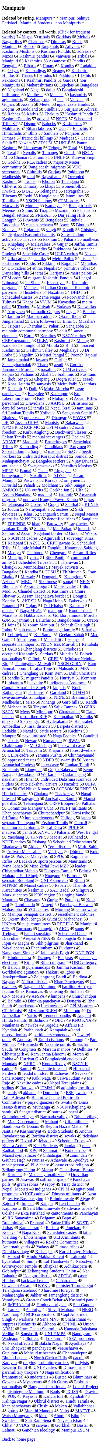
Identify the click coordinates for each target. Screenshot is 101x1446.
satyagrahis (73, 191)
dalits (50, 90)
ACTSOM (65, 789)
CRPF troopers (62, 803)
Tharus (27, 75)
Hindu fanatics (14, 793)
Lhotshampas (35, 1237)
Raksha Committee (62, 1242)
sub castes (27, 630)
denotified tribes (61, 519)
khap (36, 523)
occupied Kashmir (18, 654)
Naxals (90, 253)
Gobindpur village (18, 1116)
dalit (63, 331)
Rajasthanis (51, 176)
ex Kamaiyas (31, 991)
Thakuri (52, 972)
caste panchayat (39, 225)
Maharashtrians (39, 85)
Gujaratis (32, 229)
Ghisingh (89, 229)
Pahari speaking (37, 933)
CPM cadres (68, 200)
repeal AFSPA (38, 938)
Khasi (29, 514)
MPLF (7, 470)
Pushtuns (88, 374)
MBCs (26, 581)
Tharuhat (34, 326)
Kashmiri (62, 340)
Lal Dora (54, 827)
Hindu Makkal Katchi (45, 1256)
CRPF (53, 658)
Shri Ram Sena (38, 1420)
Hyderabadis (57, 721)
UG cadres (17, 268)
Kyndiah (76, 1396)
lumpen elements (39, 818)
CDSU (50, 572)
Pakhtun (50, 239)
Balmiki (15, 1001)
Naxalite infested (52, 1068)
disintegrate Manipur (26, 1391)
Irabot (7, 630)
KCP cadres (35, 1194)
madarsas (26, 1006)
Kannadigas (36, 70)
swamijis (68, 760)
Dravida (92, 1391)
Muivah (43, 307)
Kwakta (9, 191)
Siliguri (82, 890)
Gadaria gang (74, 774)
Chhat (7, 1425)
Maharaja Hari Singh (20, 875)
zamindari (78, 1155)
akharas (29, 1092)
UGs (62, 128)
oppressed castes (22, 760)
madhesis (91, 239)
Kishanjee (44, 1251)
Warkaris (48, 774)
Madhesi (31, 287)
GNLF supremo (54, 880)
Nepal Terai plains (65, 1083)
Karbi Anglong (36, 432)
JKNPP (37, 837)
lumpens (58, 996)
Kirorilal (9, 485)
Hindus (45, 75)
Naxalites (56, 292)
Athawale (58, 1160)
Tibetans (9, 196)
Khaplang (16, 244)
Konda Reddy (54, 1063)
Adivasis (72, 46)
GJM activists (74, 369)
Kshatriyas (56, 282)
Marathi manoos (56, 1049)
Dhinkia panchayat (44, 1001)
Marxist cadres (15, 895)
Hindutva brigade (51, 1304)
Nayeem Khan (69, 1420)
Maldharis (11, 128)
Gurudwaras (86, 909)
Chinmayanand (81, 755)
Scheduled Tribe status (72, 842)
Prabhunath (33, 1030)
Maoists (52, 422)
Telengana (70, 181)
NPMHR (10, 427)
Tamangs (50, 152)
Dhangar (59, 417)
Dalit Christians (82, 673)
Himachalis (12, 133)
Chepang (42, 379)
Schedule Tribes (71, 1141)
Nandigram (81, 1333)
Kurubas (15, 1174)
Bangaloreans (69, 620)
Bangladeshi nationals (47, 1386)
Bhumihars (82, 1377)
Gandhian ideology (38, 1430)
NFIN (85, 581)
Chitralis (34, 172)
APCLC (65, 1276)
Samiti (25, 1068)
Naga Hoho (52, 601)
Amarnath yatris (16, 1247)
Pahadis (83, 210)
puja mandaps (38, 967)
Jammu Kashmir (71, 967)
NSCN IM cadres (22, 538)
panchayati (41, 1348)
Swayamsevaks (41, 466)
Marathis (10, 615)
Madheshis (11, 176)
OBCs (60, 1020)
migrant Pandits (39, 678)
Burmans (24, 928)
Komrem (88, 678)
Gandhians (54, 446)
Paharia (63, 832)
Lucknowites (52, 1006)
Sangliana (90, 519)
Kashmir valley (39, 350)
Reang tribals (80, 205)
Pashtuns (36, 692)
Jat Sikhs (32, 282)
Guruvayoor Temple (19, 1266)
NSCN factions (39, 200)
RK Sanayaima (20, 1218)
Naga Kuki (31, 1232)
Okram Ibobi (70, 316)
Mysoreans (32, 1382)
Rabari (60, 885)
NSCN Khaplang (71, 1107)
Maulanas (10, 1025)
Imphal (28, 1203)
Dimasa (8, 138)
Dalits (86, 75)
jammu (23, 620)
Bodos (28, 46)
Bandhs (89, 311)
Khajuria (56, 750)
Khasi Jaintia (19, 384)
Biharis (30, 65)
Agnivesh (52, 538)
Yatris (32, 1015)
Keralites (48, 335)
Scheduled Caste (72, 933)
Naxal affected (20, 1343)
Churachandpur (51, 813)
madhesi (45, 495)
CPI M (63, 1189)
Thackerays (65, 793)
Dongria (74, 1001)
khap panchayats (16, 1406)
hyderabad (11, 1261)
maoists (54, 451)
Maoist (55, 837)
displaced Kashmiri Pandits (31, 234)
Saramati (50, 1150)
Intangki (45, 928)
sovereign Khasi (81, 538)
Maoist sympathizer (19, 1155)
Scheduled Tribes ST (36, 562)
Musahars (87, 321)
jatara (86, 818)
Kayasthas (67, 302)
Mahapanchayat (15, 461)
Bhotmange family (59, 630)
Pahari (54, 326)
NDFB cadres (14, 842)
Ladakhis (88, 65)
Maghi (23, 943)
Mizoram (63, 210)
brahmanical (12, 1377)
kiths (43, 1415)
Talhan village (86, 1116)
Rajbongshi (66, 938)
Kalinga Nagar (14, 1401)
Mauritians (77, 861)
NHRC (29, 1063)
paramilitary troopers (20, 1372)
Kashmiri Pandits (42, 80)
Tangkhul (32, 345)
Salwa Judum (68, 1078)
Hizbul (26, 1141)
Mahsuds (66, 668)
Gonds (69, 152)
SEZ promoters (82, 1338)
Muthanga (41, 1107)
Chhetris (9, 186)
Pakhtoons (11, 80)
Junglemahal (13, 321)
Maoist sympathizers (46, 1174)
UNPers (9, 924)
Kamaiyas (53, 205)
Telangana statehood (19, 1290)
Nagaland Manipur (39, 986)
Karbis (32, 114)
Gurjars (54, 172)
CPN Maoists (13, 996)
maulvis (9, 832)
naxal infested (34, 736)
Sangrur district (32, 1112)
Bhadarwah (12, 846)
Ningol (47, 904)
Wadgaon (10, 1338)
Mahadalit (52, 639)
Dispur (30, 123)
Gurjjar (60, 360)
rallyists (82, 1362)
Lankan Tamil (77, 765)
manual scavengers (48, 437)
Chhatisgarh (53, 1155)
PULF (73, 827)
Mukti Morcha (56, 388)
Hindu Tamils (77, 1401)
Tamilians (10, 200)
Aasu (91, 1194)
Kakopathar (64, 716)
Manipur (9, 46)
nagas (71, 311)
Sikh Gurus (58, 1382)
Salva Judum (13, 451)
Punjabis (72, 133)
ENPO (86, 789)
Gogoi (53, 504)
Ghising (56, 991)
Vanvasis (63, 56)
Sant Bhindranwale (43, 1208)
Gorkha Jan (59, 490)
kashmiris (78, 94)
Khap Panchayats (69, 981)
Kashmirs (60, 591)
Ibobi (28, 196)
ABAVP (9, 442)
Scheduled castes (62, 1232)
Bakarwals (74, 422)
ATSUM (45, 143)
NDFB (48, 760)
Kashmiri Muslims (18, 51)
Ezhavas (61, 1073)
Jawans (42, 360)
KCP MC (32, 427)
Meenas (9, 210)
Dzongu (44, 957)
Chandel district (32, 591)
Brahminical (12, 1222)
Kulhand (75, 837)
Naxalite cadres (29, 1083)
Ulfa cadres (17, 258)
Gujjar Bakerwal (62, 769)
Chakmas (36, 41)
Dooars (33, 1126)
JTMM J (47, 1088)
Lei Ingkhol (18, 634)
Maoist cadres (36, 885)
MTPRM (10, 885)
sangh (51, 229)
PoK (20, 856)
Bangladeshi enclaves (63, 1059)
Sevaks (81, 1073)
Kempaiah (58, 1030)
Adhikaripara (75, 1266)
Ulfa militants (76, 1121)
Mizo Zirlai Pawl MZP (49, 866)
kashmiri (35, 890)
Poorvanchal (78, 297)
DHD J (77, 292)
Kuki (41, 398)
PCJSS (72, 1391)
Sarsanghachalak (16, 364)
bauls (12, 1092)
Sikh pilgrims (47, 943)
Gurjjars (71, 109)
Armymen (16, 311)
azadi (58, 364)
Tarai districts (38, 726)
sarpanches (78, 523)
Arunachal (11, 750)
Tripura (14, 326)
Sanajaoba (75, 326)
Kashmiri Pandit (79, 114)
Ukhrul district (46, 1401)
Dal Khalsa (53, 605)
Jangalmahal (18, 360)
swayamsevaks (15, 697)
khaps (50, 186)
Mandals (9, 1063)
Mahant (51, 1121)
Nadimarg (10, 1314)
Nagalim (26, 355)
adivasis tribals (80, 1208)
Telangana (49, 191)
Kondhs (67, 65)
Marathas (89, 263)
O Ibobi (34, 658)
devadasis (26, 774)
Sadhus (8, 533)
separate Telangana (18, 822)
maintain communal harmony (27, 331)
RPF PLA (65, 924)
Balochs (49, 123)
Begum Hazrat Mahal (64, 1126)
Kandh (91, 702)
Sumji (32, 1261)
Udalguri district (37, 1276)
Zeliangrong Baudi (50, 977)
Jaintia (7, 1131)
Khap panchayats (17, 813)
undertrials (39, 1377)
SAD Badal (59, 890)
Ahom (59, 1415)
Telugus (55, 147)
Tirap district (72, 1184)
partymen (10, 292)
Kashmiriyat (30, 1131)
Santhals (51, 133)
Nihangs (48, 702)
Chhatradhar (66, 1280)
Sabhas (40, 528)
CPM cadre (12, 278)
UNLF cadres (45, 1367)
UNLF (59, 157)
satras (57, 1112)
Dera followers (43, 321)
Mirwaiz (27, 576)
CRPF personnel (16, 340)
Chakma (41, 793)
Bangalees (89, 85)
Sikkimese (48, 581)
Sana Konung (14, 1078)
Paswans (30, 480)
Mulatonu (72, 1010)
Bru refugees (56, 442)
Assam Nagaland (17, 495)
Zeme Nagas (49, 297)
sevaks (70, 1136)
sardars (90, 384)
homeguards (12, 475)
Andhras (24, 1039)
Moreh (78, 1054)
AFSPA (38, 996)
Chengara (58, 552)
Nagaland (16, 90)
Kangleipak (49, 196)
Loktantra (54, 1338)
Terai (12, 152)
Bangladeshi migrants (47, 167)
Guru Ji (80, 822)
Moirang (62, 909)
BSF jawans (76, 1092)
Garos (68, 80)
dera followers (14, 408)
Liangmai (33, 769)
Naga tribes (12, 41)
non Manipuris (68, 23)
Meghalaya (68, 350)
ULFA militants (66, 1237)
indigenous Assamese (68, 683)
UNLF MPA (54, 1333)
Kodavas (9, 229)
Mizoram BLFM (42, 1010)
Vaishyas (55, 851)
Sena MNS (49, 1319)
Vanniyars (10, 1300)
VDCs (24, 1425)
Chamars (21, 157)
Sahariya (88, 630)
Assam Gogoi (35, 586)
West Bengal (87, 832)
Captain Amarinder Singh (24, 687)
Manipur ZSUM (75, 1430)
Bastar (82, 1425)
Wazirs (91, 533)
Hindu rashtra (19, 957)
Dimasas (58, 41)
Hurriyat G (29, 1059)
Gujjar (62, 244)
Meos (25, 711)
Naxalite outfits (57, 1044)
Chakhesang (12, 745)
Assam (27, 104)
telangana (16, 504)
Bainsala (74, 875)
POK (12, 1396)
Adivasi (90, 109)
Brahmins (79, 697)
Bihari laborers (39, 128)
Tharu (42, 364)
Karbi (29, 335)
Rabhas (14, 114)
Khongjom (73, 576)
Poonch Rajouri (84, 355)
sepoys (73, 639)
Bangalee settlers (50, 461)
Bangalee (10, 572)
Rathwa (27, 1088)
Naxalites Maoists (76, 466)
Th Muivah (72, 572)
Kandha (31, 572)
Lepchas (66, 85)
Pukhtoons (62, 249)
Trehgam (10, 933)
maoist (8, 610)
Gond (74, 533)
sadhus (8, 1088)
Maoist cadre (65, 586)
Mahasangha (13, 1295)
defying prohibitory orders (46, 1362)
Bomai (26, 470)
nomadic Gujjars (45, 311)
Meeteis (57, 94)
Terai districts (59, 846)
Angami (84, 1015)
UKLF (64, 143)
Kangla (46, 1203)
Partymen (77, 446)
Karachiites (12, 890)
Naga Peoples (64, 736)
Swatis (66, 1102)
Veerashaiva (67, 1348)
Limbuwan (32, 147)
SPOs (59, 856)
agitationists (12, 99)
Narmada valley (54, 1116)
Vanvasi (76, 99)
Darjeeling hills (15, 273)
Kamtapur (59, 393)
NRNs (59, 697)
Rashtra (52, 1227)
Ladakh (25, 861)
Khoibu (48, 181)
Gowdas (9, 1382)
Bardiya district (44, 1136)
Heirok (90, 147)
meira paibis (81, 273)
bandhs (14, 678)
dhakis (7, 721)
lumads (84, 528)
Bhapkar (50, 1266)
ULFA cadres (66, 253)
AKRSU (29, 601)
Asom (64, 225)
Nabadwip (84, 1261)
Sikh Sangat (75, 485)
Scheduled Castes (17, 297)
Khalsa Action (14, 1145)
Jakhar (36, 1295)
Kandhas (9, 345)
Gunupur (10, 1353)
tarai (39, 273)
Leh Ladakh (69, 1203)
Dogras (8, 109)
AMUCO (10, 490)
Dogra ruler (66, 379)
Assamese (57, 61)
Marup (47, 1169)
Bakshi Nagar (51, 1343)
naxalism (10, 779)
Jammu (14, 316)
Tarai (72, 147)
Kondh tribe (75, 1150)
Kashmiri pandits (34, 56)
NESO (87, 1309)
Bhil (69, 345)
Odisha (8, 1213)
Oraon (92, 620)
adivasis (84, 51)
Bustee (61, 1377)
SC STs (82, 1222)
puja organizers (41, 1102)
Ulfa (79, 490)
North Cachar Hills (50, 1357)
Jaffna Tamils (85, 244)
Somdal (81, 456)
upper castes (34, 417)
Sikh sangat (30, 721)
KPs (33, 1150)
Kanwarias (86, 307)
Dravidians (34, 403)
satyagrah (30, 798)
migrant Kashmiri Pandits (50, 278)
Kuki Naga (41, 1078)
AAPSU (58, 403)
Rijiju (29, 962)
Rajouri (8, 1203)
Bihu (75, 1415)
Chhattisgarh (13, 1054)
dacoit (78, 1357)
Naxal (28, 731)
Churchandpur (84, 996)
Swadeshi (10, 1420)
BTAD (27, 191)
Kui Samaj (43, 634)
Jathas (7, 1227)
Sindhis (50, 109)
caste (86, 1145)
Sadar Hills (60, 1222)
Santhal (71, 504)
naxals (13, 740)
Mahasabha (12, 909)
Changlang (29, 673)
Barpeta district (70, 726)
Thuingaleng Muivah (33, 663)
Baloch (14, 967)
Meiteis (83, 37)
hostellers (33, 292)
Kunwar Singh (83, 157)
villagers (32, 1242)
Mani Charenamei (23, 1121)
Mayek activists (65, 567)
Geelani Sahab (71, 634)
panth (27, 832)
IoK (5, 422)
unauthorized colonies (21, 827)
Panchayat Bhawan (76, 904)
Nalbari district (34, 981)
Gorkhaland (18, 249)
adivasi (43, 119)
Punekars (73, 1227)
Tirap (43, 210)
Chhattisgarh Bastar (77, 1169)
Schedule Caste (35, 253)
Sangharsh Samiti (77, 413)
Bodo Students (60, 1131)
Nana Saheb (12, 866)
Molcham (50, 485)
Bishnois (40, 1020)
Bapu (66, 1218)
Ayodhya (81, 1160)
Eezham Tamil (14, 1367)
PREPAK (43, 215)
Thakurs (51, 114)
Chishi (42, 1406)
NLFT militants (73, 808)
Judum (13, 509)
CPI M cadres (81, 1006)
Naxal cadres (13, 948)
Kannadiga (28, 446)
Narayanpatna (38, 509)
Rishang (39, 842)
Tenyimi (40, 707)
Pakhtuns (66, 75)
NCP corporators (40, 1314)
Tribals (83, 56)
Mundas (67, 654)
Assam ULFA (27, 422)
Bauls (55, 1391)
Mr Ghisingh (41, 745)
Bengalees (54, 220)
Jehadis (45, 1141)
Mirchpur (44, 711)
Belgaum (47, 1218)
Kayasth (30, 1396)
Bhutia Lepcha (14, 1357)
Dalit (33, 388)
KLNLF (92, 504)
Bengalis (9, 65)
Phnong (76, 1039)
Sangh (36, 451)
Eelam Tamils (14, 437)
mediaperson (13, 1165)
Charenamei (69, 711)
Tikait (43, 470)
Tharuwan (69, 562)
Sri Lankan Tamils (18, 413)
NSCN (62, 119)
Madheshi (10, 702)
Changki (9, 567)
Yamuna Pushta (48, 755)
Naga (35, 90)
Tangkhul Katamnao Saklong (72, 548)
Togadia (51, 1025)
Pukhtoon (76, 172)
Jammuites (74, 196)
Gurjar (52, 899)
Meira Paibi (67, 384)
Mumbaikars (34, 567)
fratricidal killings (37, 138)
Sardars (46, 654)
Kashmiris (34, 61)
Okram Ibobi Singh (24, 919)
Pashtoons (11, 263)
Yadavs (42, 1247)
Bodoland (29, 109)
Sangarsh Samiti (54, 514)
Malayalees (40, 244)
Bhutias (82, 225)
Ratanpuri (10, 605)
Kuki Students (45, 1145)
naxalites (48, 369)
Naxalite (71, 784)
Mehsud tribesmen (40, 1353)
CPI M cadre (57, 427)
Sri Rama (10, 818)
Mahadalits (17, 707)
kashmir (66, 495)
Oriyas (13, 70)
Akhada (34, 846)
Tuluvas (9, 302)
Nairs (64, 1411)
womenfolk (71, 186)
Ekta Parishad (32, 1213)
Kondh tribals (81, 610)
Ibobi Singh (18, 379)
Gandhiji (90, 736)
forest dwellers (83, 750)
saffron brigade (53, 1179)
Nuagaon (52, 875)
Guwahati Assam (17, 1285)
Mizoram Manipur (38, 625)
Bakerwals (78, 601)
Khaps (27, 302)
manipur (55, 610)
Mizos (7, 56)
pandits (40, 249)
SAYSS (79, 417)
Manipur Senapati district (29, 914)
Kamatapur (52, 740)
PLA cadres (37, 162)
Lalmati (9, 1430)
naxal (73, 1112)
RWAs (74, 740)
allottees (32, 1338)
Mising (83, 340)
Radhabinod (12, 1150)
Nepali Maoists (15, 1189)
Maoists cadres (39, 316)
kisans (86, 258)
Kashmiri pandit (83, 1300)
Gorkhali (63, 1425)
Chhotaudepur (74, 1353)
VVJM (46, 302)
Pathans (27, 374)
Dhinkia (76, 851)
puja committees (36, 924)
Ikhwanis (31, 220)
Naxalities (38, 475)
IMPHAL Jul (19, 1304)
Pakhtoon (35, 552)
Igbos (70, 972)
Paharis (70, 239)
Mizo (30, 702)
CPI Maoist (12, 1010)
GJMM (78, 692)
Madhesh (31, 442)
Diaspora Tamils (58, 871)
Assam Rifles (84, 552)
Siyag (85, 1198)
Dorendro (51, 1092)
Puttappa (72, 899)
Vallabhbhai (83, 1406)
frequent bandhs (57, 1015)
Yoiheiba (47, 413)
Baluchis (43, 620)
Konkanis (10, 769)
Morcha (32, 205)
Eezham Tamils (54, 822)
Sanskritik (29, 1333)
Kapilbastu (11, 1208)
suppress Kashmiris (19, 1324)
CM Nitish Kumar (34, 789)
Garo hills (70, 702)
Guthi (52, 919)
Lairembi (78, 1256)
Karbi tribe (80, 813)
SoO (71, 451)
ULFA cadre (18, 755)
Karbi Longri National (78, 1251)
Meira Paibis (63, 258)
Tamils (41, 157)
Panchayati (88, 1213)
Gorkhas (63, 37)
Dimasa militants (66, 1194)
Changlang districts (40, 649)
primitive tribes (77, 268)
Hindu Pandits (14, 1020)
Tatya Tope (42, 668)
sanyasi (42, 1425)
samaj (68, 581)
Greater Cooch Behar (44, 1300)
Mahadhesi (73, 919)
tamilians (85, 408)
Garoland (58, 692)
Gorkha (14, 162)
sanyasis (43, 384)
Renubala (90, 644)
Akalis (45, 374)
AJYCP (59, 475)
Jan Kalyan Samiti (61, 798)
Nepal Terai (60, 408)
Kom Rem (53, 673)
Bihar (67, 321)
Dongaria (50, 576)
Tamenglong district (65, 1295)
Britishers (79, 403)
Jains (12, 625)
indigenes (43, 1189)
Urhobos (70, 649)
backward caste (71, 745)
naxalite (36, 683)
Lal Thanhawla (56, 1261)
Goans (35, 504)
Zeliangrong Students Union (51, 1271)
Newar (31, 740)
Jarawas (27, 1179)
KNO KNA (81, 1020)
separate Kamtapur (18, 644)
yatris (34, 557)
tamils (38, 408)
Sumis (27, 210)
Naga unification (59, 1372)
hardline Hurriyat (59, 1290)
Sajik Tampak (66, 707)
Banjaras (65, 957)
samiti (7, 1112)
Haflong (68, 818)
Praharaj (37, 1222)
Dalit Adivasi (13, 1097)
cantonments (62, 1213)
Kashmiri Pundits (56, 51)
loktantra (15, 683)
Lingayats (62, 470)
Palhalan (89, 803)
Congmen (27, 1049)
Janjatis (59, 687)
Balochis (80, 128)
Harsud (14, 1256)
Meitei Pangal (52, 355)
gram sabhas (28, 1184)
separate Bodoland (18, 880)
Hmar (29, 779)
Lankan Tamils (15, 528)
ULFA (42, 340)
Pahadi (29, 485)
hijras (89, 499)
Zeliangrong (39, 99)
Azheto (8, 581)
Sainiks (86, 716)
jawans (29, 181)
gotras (13, 1411)
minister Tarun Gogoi (74, 1285)
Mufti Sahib (88, 846)
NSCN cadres (74, 335)
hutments (10, 1242)
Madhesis (35, 94)
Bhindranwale (62, 1198)
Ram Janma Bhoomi (48, 1054)
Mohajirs (60, 398)
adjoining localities (77, 1088)
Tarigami (34, 750)
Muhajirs (15, 557)
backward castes (35, 1280)
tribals (44, 37)
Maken (61, 1406)
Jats (60, 99)
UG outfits (34, 490)
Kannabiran (29, 1227)
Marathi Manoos (39, 1411)
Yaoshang (15, 837)
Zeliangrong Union (18, 1169)
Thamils (79, 885)
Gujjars (8, 104)
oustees (62, 509)
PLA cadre (40, 1165)
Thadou (23, 307)
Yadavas (64, 307)
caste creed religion (72, 1165)
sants (79, 928)
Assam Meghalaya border (44, 596)
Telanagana (33, 803)
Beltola (85, 871)
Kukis (77, 41)
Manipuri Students (36, 23)
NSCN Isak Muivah (58, 644)
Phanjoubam (42, 948)
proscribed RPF (33, 716)
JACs (12, 649)
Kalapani (15, 543)
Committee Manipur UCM (31, 808)
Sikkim (48, 263)
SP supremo (27, 639)
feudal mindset (35, 1073)
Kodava (9, 1232)
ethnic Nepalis (44, 268)
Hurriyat (67, 678)
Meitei (45, 104)
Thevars (30, 239)
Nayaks (8, 981)
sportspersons (50, 861)
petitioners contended (51, 1034)
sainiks (40, 258)
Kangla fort (53, 1396)
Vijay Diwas (82, 461)
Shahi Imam (75, 1319)
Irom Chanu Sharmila (39, 1329)
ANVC (44, 832)
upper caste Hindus (73, 104)
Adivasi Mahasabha (24, 851)
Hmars (48, 65)
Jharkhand (74, 943)
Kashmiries (72, 123)
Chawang (32, 899)
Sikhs (31, 263)
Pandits (78, 61)
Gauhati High (14, 1160)
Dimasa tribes (67, 1247)
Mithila (52, 345)
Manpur (9, 736)
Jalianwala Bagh (55, 953)
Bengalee (36, 393)
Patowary (55, 523)
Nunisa (38, 1160)
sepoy (50, 1184)
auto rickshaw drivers (39, 784)
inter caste (50, 765)
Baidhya (80, 977)
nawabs (31, 1025)
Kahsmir (76, 605)
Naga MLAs (31, 610)
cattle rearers (51, 731)
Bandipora (11, 1126)
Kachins (75, 731)
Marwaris (10, 205)
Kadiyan (9, 1362)
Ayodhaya (77, 1343)
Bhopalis (10, 586)
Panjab (8, 374)
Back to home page (18, 1439)
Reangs (58, 70)
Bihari (79, 880)
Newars (25, 143)
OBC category (84, 962)
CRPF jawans (59, 543)
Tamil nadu (25, 904)
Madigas (66, 138)
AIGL (64, 928)
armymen (72, 480)
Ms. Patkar (62, 528)
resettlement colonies (76, 914)
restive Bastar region (25, 1198)
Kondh (68, 229)
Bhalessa (10, 417)
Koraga (51, 480)
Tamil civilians (51, 1039)
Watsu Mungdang (17, 1415)
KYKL (44, 1285)
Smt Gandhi (83, 1304)
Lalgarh (41, 697)
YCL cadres (38, 909)
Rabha (7, 1059)
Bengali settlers (15, 215)
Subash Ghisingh (75, 625)
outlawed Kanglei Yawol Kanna (50, 499)
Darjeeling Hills (72, 215)
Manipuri (44, 18)
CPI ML (69, 1324)
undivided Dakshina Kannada (65, 779)
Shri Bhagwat (14, 1348)
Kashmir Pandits (16, 119)
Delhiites (85, 1049)
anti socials (12, 466)
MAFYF (82, 1411)
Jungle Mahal (29, 548)
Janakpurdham (14, 977)
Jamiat (69, 1145)
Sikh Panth (55, 557)
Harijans (57, 273)
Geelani (78, 437)
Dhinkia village (15, 1251)
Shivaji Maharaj (61, 1309)
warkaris (26, 1319)
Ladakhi (9, 731)
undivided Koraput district (45, 456)
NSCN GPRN (69, 663)
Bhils (32, 133)
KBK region (44, 895)
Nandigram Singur (18, 953)
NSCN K (32, 519)
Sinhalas (76, 991)
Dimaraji (31, 186)
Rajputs (67, 263)
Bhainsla (30, 1044)
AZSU (35, 543)
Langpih (9, 220)
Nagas (27, 37)
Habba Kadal (35, 615)
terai (31, 176)
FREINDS (17, 523)
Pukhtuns (67, 948)
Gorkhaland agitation (20, 972)
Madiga (14, 552)
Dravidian (10, 938)
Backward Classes (71, 432)
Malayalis (39, 856)
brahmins (66, 374)
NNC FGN (84, 953)
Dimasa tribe (74, 1367)
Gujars (31, 605)
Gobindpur (11, 1271)
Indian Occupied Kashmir (67, 287)
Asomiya (33, 1309)
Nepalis (29, 152)
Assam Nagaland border (41, 533)
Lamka (13, 1309)
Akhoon (49, 1324)
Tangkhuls (50, 46)
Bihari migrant (52, 962)
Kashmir (15, 388)
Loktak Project (85, 1386)
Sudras (8, 784)
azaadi (87, 379)
